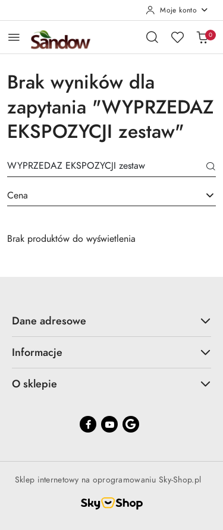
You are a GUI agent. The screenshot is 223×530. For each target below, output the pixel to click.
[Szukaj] (211, 167)
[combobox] (111, 196)
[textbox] (96, 195)
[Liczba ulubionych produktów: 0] (177, 37)
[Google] (131, 424)
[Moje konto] (177, 10)
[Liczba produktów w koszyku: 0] (202, 37)
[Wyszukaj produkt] (111, 168)
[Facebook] (88, 424)
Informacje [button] (111, 352)
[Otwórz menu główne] (14, 37)
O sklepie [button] (111, 383)
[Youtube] (109, 424)
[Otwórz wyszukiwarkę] (152, 37)
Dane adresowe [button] (111, 320)
